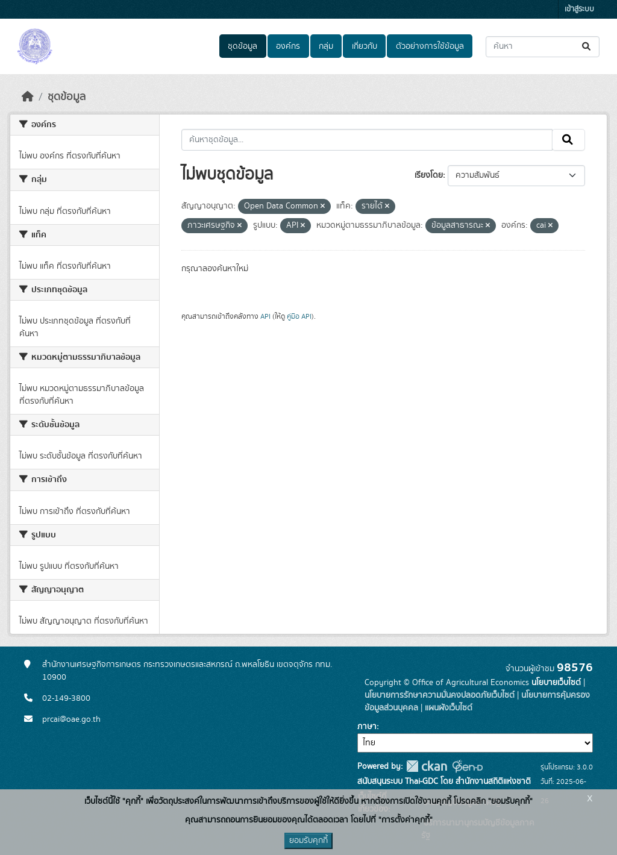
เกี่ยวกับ (364, 46)
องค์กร (288, 46)
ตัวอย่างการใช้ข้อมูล (430, 46)
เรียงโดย (429, 175)
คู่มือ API (299, 316)
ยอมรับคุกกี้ (308, 841)
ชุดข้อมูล (242, 46)
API (265, 316)
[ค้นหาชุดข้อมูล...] (543, 46)
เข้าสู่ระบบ (579, 9)
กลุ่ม (326, 46)
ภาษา (367, 727)
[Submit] (587, 46)
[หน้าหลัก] (28, 97)
